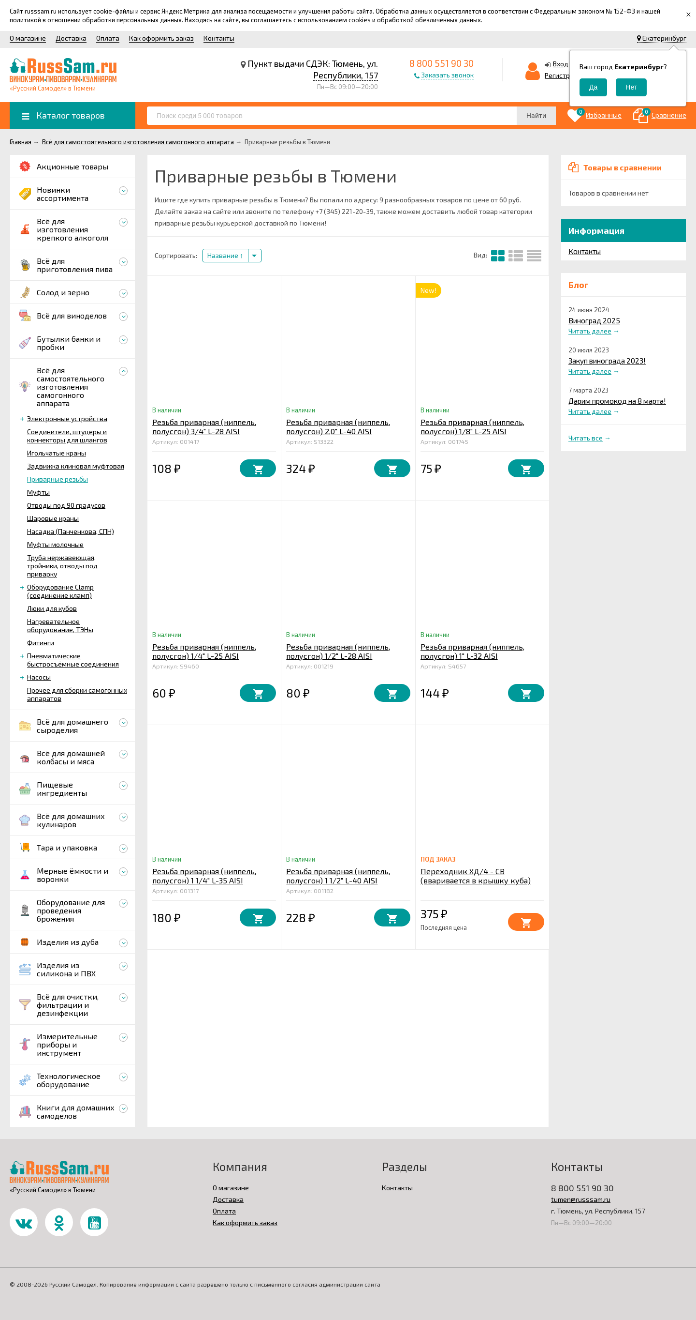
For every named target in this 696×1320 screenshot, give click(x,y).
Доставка (71, 38)
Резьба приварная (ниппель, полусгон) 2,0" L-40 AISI (338, 426)
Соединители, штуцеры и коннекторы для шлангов (67, 435)
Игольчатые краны (56, 453)
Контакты (218, 38)
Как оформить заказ (161, 38)
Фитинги (40, 642)
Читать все (585, 438)
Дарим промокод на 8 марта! (617, 400)
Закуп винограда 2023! (607, 360)
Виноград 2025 (594, 320)
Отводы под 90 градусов (66, 505)
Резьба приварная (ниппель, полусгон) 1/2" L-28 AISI (338, 651)
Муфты (38, 492)
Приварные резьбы (57, 479)
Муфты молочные (55, 544)
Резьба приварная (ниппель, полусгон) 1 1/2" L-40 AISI (338, 875)
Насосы (39, 677)
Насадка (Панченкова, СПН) (70, 531)
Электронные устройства (67, 418)
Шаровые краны (53, 518)
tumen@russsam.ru (580, 1199)
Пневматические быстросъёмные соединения (73, 660)
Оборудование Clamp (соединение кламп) (60, 591)
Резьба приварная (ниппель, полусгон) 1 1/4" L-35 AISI (204, 875)
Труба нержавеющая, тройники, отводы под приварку (62, 565)
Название (225, 255)
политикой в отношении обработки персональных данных (96, 20)
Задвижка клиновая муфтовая (75, 466)
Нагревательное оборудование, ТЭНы (60, 625)
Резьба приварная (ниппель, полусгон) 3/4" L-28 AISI (204, 426)
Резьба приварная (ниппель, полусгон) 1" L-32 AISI (472, 651)
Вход (560, 64)
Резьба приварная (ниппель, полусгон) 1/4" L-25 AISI (204, 651)
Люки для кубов (52, 608)
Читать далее (589, 331)
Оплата (107, 38)
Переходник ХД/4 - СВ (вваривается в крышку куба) (475, 875)
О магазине (28, 38)
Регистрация (565, 75)
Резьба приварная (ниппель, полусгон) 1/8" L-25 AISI (472, 426)
